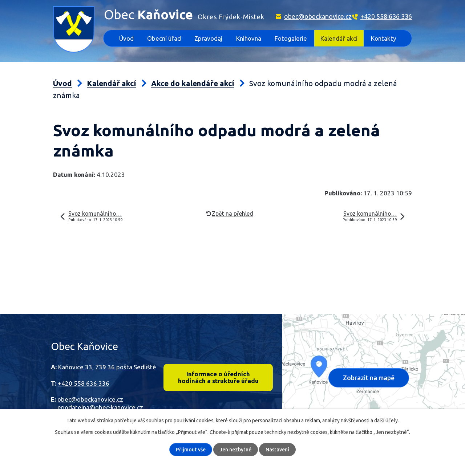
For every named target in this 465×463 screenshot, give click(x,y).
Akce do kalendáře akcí (192, 83)
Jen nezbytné (235, 449)
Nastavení (277, 449)
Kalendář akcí (338, 38)
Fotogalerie (291, 38)
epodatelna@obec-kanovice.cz (100, 407)
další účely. (386, 420)
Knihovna (248, 38)
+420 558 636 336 (386, 16)
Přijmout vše (191, 449)
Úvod (126, 38)
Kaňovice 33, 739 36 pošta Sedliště (107, 367)
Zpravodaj (208, 38)
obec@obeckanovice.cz (318, 16)
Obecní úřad (164, 38)
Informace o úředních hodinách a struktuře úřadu (218, 378)
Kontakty (383, 38)
